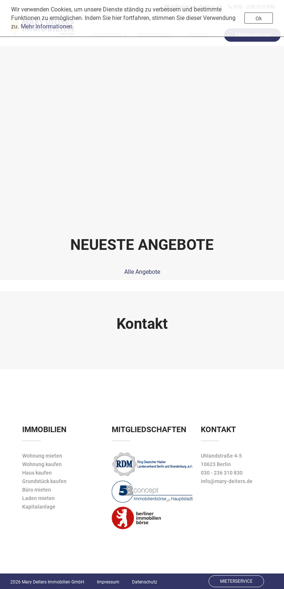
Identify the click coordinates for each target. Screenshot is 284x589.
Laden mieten (38, 498)
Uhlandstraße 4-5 (221, 456)
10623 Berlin (216, 464)
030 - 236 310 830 (222, 473)
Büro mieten (36, 490)
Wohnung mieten (42, 456)
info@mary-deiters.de (227, 481)
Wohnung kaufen (42, 464)
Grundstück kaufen (44, 481)
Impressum (108, 582)
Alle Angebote (142, 271)
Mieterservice (236, 581)
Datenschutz (144, 582)
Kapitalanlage (38, 507)
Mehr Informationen (46, 26)
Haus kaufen (37, 473)
